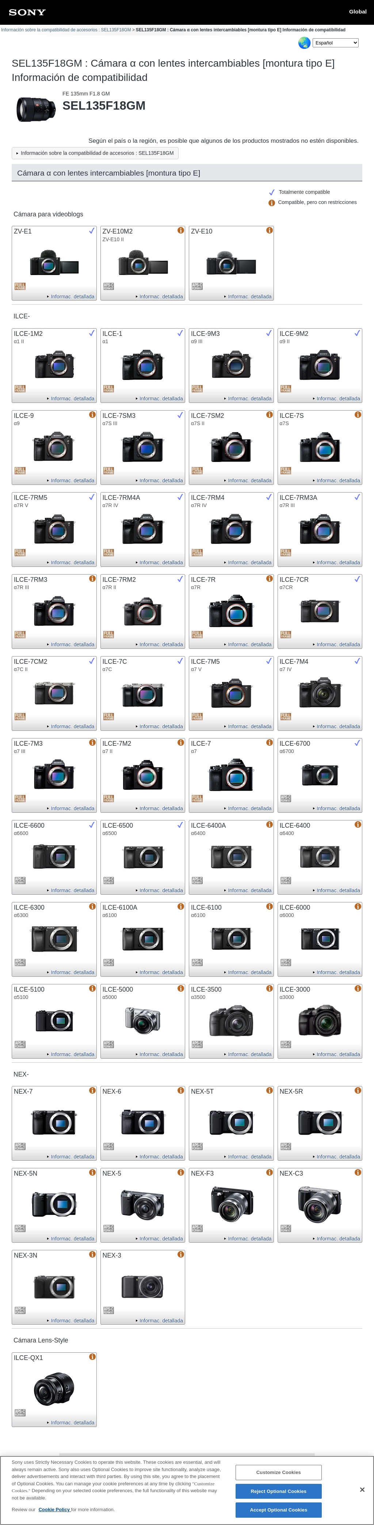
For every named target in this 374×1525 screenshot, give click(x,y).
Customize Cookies (278, 1475)
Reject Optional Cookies (279, 1494)
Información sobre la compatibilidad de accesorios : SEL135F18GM (66, 29)
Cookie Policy (55, 1513)
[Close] (362, 1493)
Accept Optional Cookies (278, 1513)
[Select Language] (336, 42)
